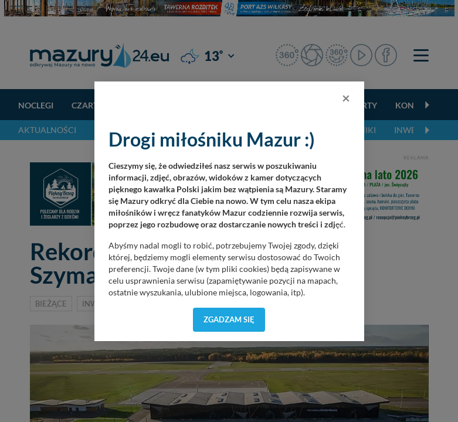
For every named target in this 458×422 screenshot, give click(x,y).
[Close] (346, 97)
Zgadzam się (229, 319)
